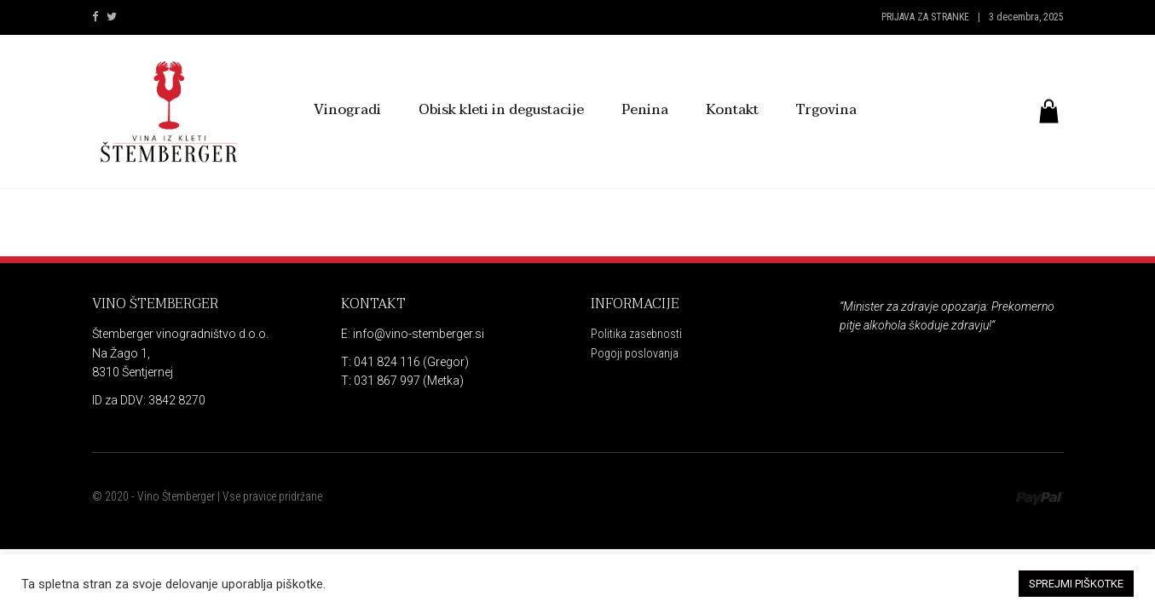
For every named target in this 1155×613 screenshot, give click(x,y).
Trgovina (826, 110)
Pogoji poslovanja (635, 353)
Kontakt (732, 110)
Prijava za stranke (925, 17)
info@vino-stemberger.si (417, 334)
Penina (644, 110)
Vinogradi (347, 110)
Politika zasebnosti (636, 334)
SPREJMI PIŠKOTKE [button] (1076, 583)
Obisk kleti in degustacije (501, 110)
